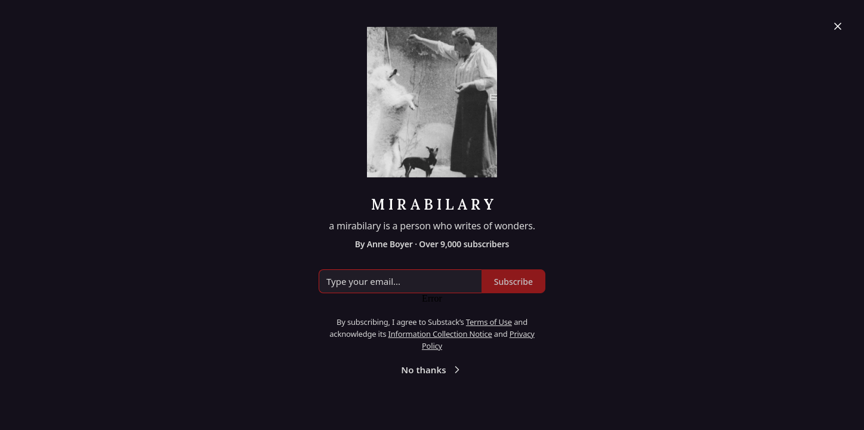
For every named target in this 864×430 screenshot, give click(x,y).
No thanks (431, 370)
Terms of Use (489, 322)
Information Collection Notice (440, 333)
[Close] (838, 26)
